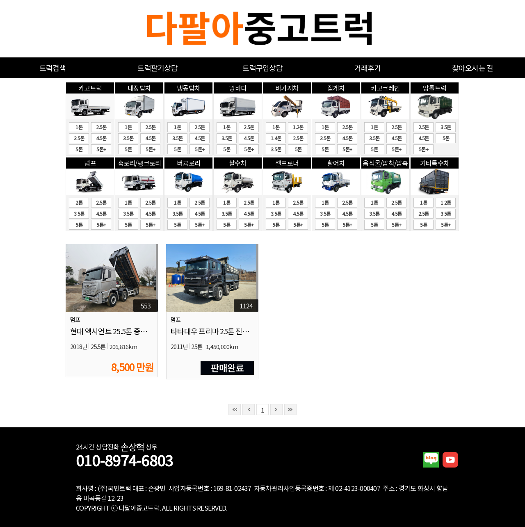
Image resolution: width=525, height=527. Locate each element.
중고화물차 (262, 28)
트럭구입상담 (262, 67)
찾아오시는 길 (472, 67)
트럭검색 (52, 67)
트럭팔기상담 (157, 67)
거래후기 (367, 67)
